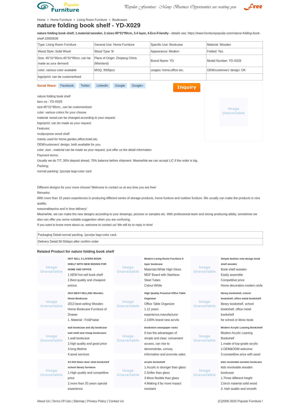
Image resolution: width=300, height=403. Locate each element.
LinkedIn (102, 85)
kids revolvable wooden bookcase (241, 362)
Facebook (67, 85)
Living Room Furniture (92, 19)
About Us (43, 401)
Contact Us (116, 401)
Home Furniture (61, 19)
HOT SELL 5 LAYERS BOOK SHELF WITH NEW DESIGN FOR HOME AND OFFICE (87, 264)
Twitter (85, 85)
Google (120, 85)
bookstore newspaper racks (161, 327)
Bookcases (119, 19)
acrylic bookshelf (154, 362)
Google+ (137, 85)
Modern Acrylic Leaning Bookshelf (241, 327)
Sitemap (79, 401)
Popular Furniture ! (250, 401)
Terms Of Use (61, 401)
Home (41, 19)
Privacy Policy (96, 401)
